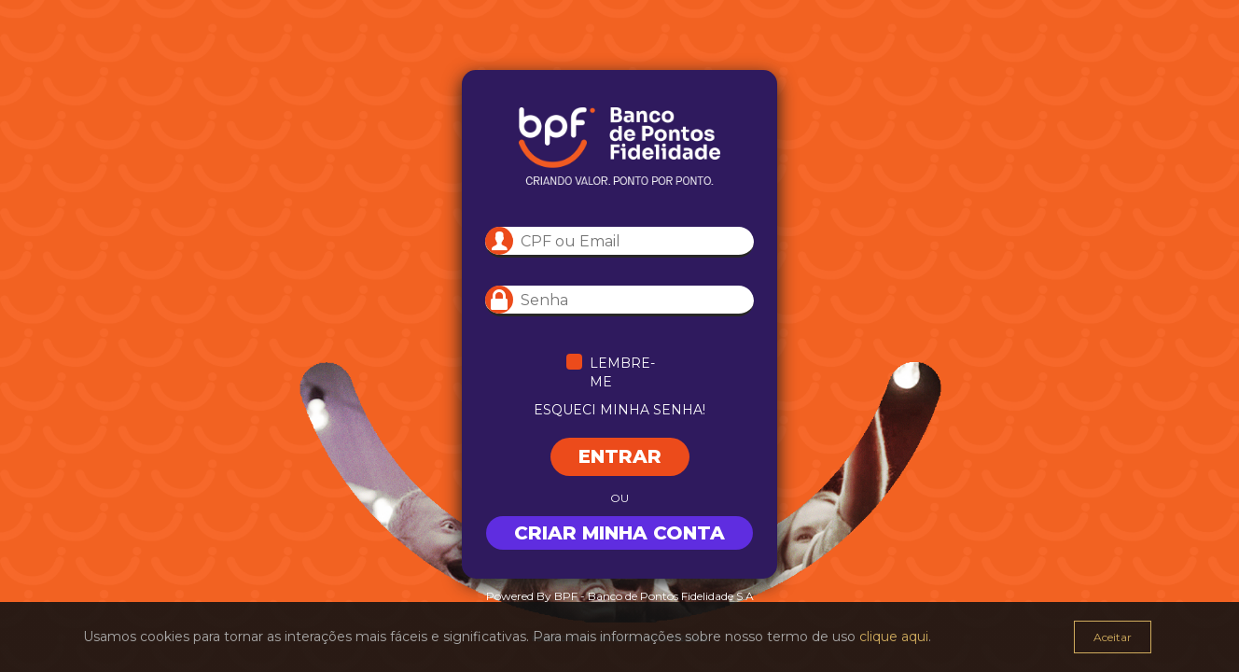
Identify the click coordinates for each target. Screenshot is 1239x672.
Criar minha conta (619, 533)
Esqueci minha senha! (619, 409)
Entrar (619, 456)
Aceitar (1112, 637)
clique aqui (893, 636)
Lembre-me (610, 372)
